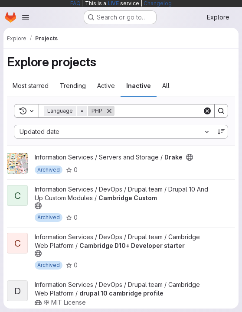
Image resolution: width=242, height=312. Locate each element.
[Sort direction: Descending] (221, 132)
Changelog (158, 3)
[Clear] (207, 111)
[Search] (168, 111)
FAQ (75, 3)
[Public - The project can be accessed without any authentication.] (189, 157)
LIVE (113, 3)
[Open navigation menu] (26, 17)
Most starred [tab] (31, 85)
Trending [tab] (73, 85)
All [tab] (166, 85)
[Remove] (109, 111)
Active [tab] (106, 85)
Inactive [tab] (138, 85)
